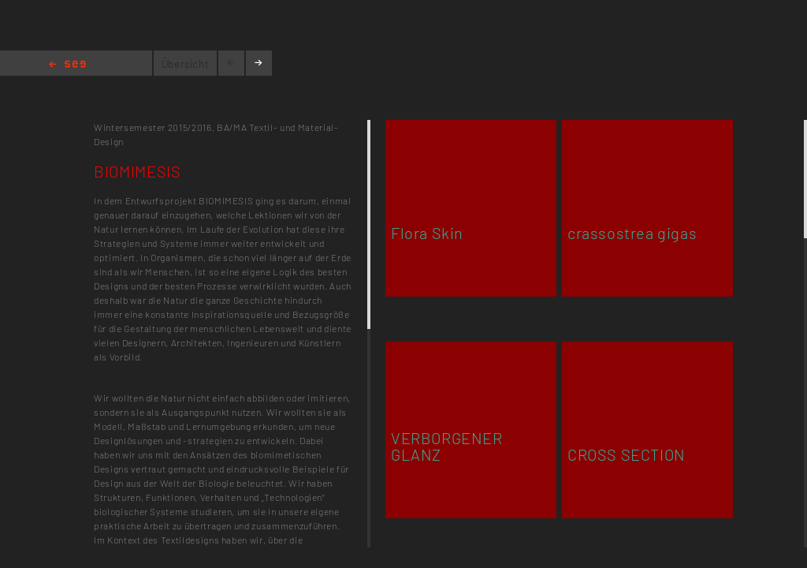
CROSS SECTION (626, 454)
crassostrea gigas (632, 232)
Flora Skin (427, 232)
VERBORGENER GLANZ (447, 446)
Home (67, 65)
